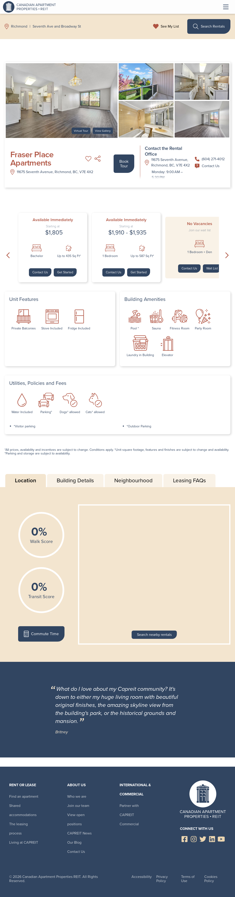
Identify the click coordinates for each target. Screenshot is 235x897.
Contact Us (207, 166)
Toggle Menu (225, 6)
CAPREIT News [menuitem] (79, 833)
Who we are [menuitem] (76, 796)
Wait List (212, 268)
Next (227, 255)
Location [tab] (25, 480)
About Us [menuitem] (76, 785)
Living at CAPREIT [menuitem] (23, 842)
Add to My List (88, 158)
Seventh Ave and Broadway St (57, 26)
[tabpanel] (117, 574)
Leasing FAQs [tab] (189, 480)
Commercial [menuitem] (129, 824)
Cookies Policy (210, 878)
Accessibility (141, 876)
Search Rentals (209, 26)
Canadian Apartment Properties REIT (30, 7)
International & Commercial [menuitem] (135, 789)
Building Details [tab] (75, 480)
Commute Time (41, 634)
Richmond (19, 26)
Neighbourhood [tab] (133, 480)
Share (97, 158)
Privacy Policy (162, 878)
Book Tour (124, 163)
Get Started (65, 272)
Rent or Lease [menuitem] (22, 785)
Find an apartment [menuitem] (23, 796)
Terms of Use (188, 878)
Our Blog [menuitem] (74, 842)
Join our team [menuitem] (78, 805)
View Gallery (103, 131)
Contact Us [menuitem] (76, 851)
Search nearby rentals (154, 634)
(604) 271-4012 (210, 159)
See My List (170, 26)
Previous (8, 255)
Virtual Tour (81, 131)
